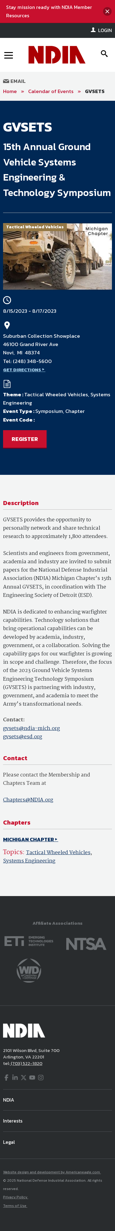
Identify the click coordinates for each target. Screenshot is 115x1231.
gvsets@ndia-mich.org (31, 728)
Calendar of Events (51, 91)
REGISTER (25, 439)
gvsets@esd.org (22, 737)
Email (14, 81)
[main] (57, 498)
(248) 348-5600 (32, 361)
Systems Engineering (29, 861)
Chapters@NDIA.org (28, 800)
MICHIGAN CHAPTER (28, 839)
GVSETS (95, 91)
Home (10, 91)
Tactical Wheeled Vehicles (58, 853)
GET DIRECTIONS (22, 369)
